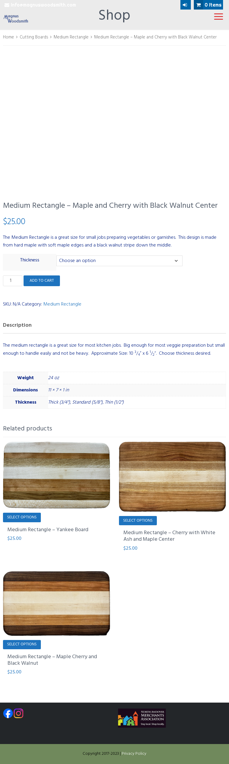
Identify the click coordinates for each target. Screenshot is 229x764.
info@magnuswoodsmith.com (40, 5)
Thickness (29, 260)
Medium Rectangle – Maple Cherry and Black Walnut (52, 660)
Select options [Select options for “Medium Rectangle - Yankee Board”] (22, 517)
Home (8, 37)
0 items (208, 5)
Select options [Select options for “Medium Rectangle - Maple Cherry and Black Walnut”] (22, 644)
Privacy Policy (134, 753)
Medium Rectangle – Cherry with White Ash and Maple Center (169, 536)
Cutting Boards (34, 37)
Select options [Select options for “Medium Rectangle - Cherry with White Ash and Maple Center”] (138, 520)
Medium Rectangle (71, 37)
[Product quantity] (12, 280)
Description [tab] (17, 325)
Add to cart (42, 280)
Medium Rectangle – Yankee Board (47, 530)
